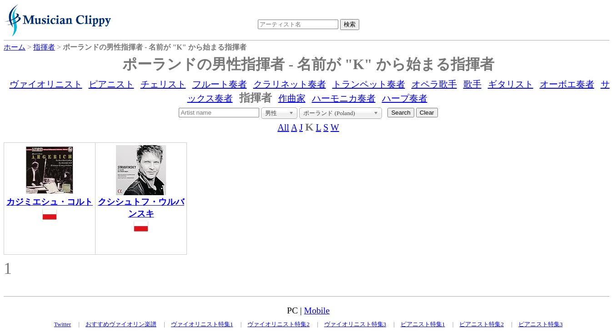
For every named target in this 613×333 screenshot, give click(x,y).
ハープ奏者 (404, 98)
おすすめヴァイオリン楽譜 (120, 324)
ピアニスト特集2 (481, 324)
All (283, 127)
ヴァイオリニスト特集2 (278, 324)
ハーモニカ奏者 (344, 98)
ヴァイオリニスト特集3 (355, 324)
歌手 (472, 84)
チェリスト (163, 84)
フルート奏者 (219, 84)
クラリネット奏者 (289, 84)
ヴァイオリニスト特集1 (202, 324)
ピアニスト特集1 (423, 324)
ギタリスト (510, 84)
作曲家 (292, 98)
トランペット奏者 (368, 84)
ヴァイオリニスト (46, 84)
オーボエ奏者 (567, 84)
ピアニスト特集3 (540, 324)
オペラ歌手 (434, 84)
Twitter (62, 324)
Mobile (317, 310)
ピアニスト (111, 84)
